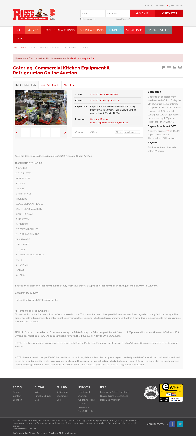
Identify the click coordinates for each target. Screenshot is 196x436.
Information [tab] (25, 85)
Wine (19, 38)
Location (17, 399)
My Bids (32, 30)
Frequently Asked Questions (114, 391)
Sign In (142, 13)
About (16, 391)
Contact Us (160, 5)
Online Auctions (92, 30)
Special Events (158, 30)
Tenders (115, 30)
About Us (148, 5)
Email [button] (119, 132)
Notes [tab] (69, 85)
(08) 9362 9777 (175, 5)
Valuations (134, 30)
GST (37, 399)
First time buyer (43, 395)
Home (16, 47)
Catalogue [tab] (50, 85)
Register (169, 13)
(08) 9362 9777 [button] (132, 132)
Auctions (25, 47)
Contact (17, 395)
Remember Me (88, 19)
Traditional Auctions (59, 30)
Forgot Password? (123, 19)
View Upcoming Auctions (83, 58)
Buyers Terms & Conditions (114, 395)
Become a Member (110, 399)
